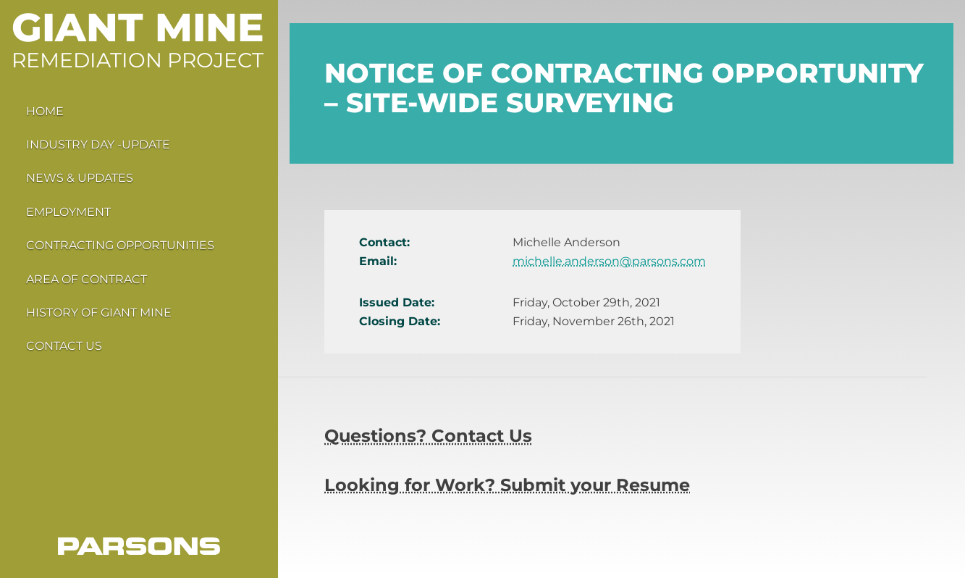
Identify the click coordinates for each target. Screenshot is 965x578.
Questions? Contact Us (428, 435)
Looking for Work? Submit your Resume (507, 484)
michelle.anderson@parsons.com (609, 261)
